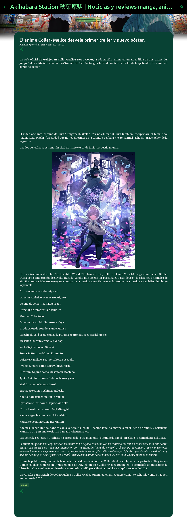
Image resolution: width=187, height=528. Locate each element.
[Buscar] (182, 7)
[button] (22, 49)
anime (24, 485)
